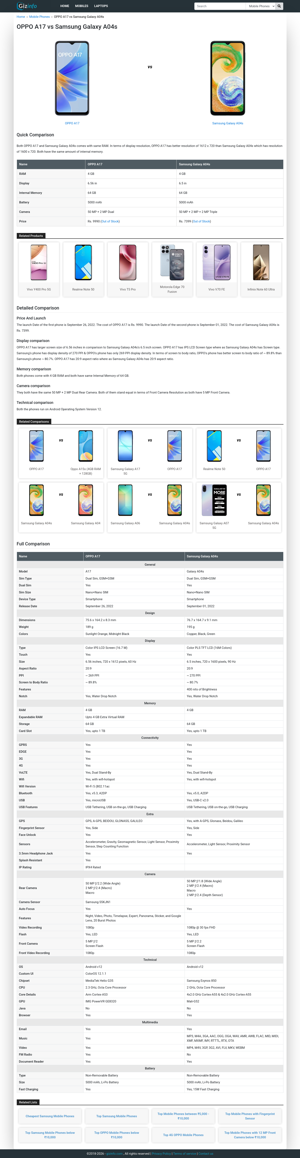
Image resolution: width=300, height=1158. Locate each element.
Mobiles (81, 6)
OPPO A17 (72, 123)
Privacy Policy (161, 1154)
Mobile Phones (39, 17)
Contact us (205, 1154)
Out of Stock (110, 221)
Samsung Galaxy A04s (227, 123)
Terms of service (184, 1154)
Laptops (101, 6)
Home (64, 6)
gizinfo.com (114, 1154)
